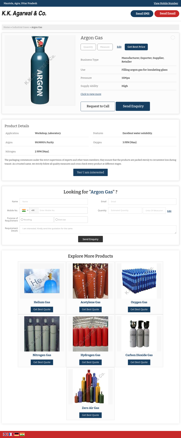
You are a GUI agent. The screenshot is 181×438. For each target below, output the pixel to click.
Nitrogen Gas (42, 355)
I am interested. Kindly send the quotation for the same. (98, 229)
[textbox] (105, 47)
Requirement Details (11, 229)
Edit (119, 46)
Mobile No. (12, 210)
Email (103, 201)
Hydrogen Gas (90, 355)
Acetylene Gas (90, 302)
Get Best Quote (42, 309)
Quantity (102, 210)
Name (15, 201)
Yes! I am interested (90, 172)
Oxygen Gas (139, 302)
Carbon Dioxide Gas (139, 355)
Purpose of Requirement (11, 219)
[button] (166, 3)
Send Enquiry (133, 106)
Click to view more (91, 94)
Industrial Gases (20, 27)
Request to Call (98, 106)
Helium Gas (42, 302)
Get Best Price (136, 46)
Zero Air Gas (90, 408)
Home (7, 27)
